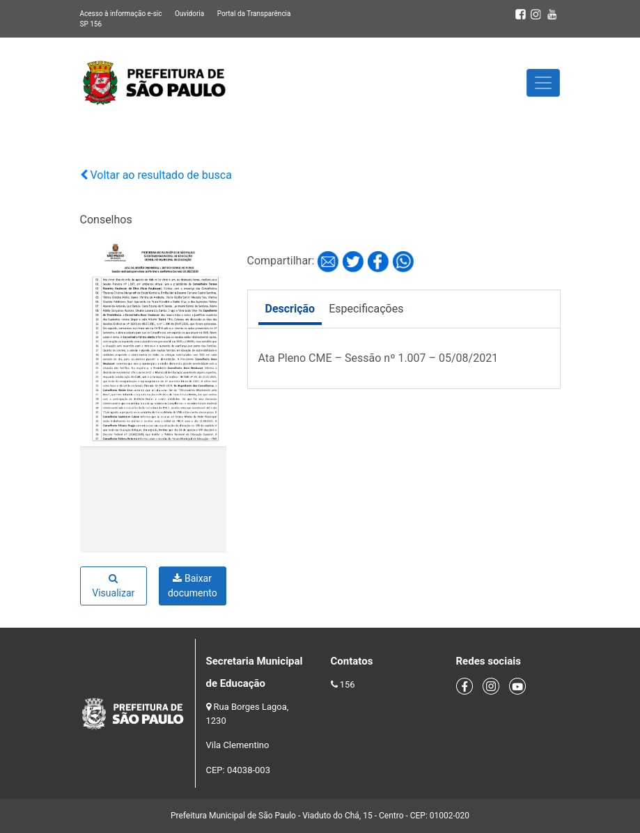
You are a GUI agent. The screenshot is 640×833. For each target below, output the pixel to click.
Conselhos (106, 219)
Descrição (290, 308)
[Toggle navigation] (543, 83)
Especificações (366, 308)
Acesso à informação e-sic (121, 13)
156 (347, 684)
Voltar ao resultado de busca (156, 175)
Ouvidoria (189, 13)
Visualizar (113, 585)
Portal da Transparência (254, 13)
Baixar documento (192, 585)
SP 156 (91, 24)
